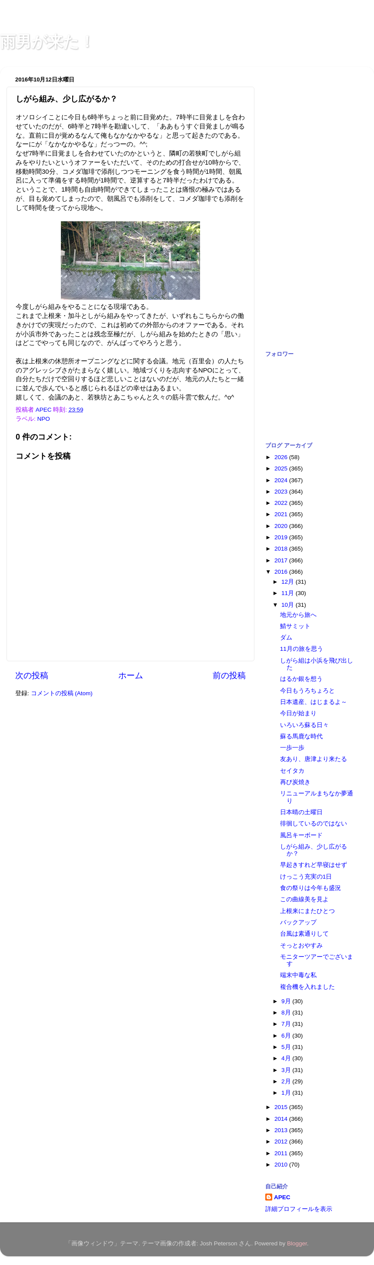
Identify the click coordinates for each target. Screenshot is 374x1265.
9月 (286, 1001)
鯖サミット (295, 626)
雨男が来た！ (47, 42)
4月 (286, 1058)
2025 (281, 468)
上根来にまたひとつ (307, 911)
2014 (281, 1119)
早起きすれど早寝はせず (313, 865)
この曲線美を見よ (304, 899)
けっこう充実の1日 (306, 876)
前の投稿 (229, 675)
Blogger (297, 1243)
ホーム (130, 675)
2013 (281, 1130)
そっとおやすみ (301, 945)
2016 (281, 571)
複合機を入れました (307, 987)
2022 (281, 503)
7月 (286, 1024)
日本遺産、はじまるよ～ (313, 702)
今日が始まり (298, 713)
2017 (281, 560)
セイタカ (292, 771)
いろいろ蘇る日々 (304, 725)
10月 (288, 605)
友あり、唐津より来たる (313, 759)
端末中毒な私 (298, 975)
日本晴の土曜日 (301, 812)
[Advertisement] (299, 204)
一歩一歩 (292, 747)
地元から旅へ (298, 615)
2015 (281, 1107)
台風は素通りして (304, 933)
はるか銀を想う (301, 679)
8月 (286, 1012)
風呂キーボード (301, 835)
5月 (286, 1047)
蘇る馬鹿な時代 (301, 736)
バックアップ (298, 922)
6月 (286, 1035)
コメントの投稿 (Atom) (62, 693)
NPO (43, 419)
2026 (281, 457)
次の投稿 (31, 675)
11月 (288, 593)
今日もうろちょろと (307, 690)
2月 (286, 1081)
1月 (286, 1092)
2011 (281, 1153)
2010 (281, 1164)
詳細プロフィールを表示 (298, 1209)
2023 (281, 491)
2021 (281, 514)
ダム (286, 637)
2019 (281, 537)
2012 (281, 1141)
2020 (281, 526)
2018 (281, 548)
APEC (282, 1197)
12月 (288, 581)
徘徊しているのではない (313, 823)
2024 (281, 480)
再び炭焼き (295, 782)
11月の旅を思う (301, 649)
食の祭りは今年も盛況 (310, 888)
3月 (286, 1070)
